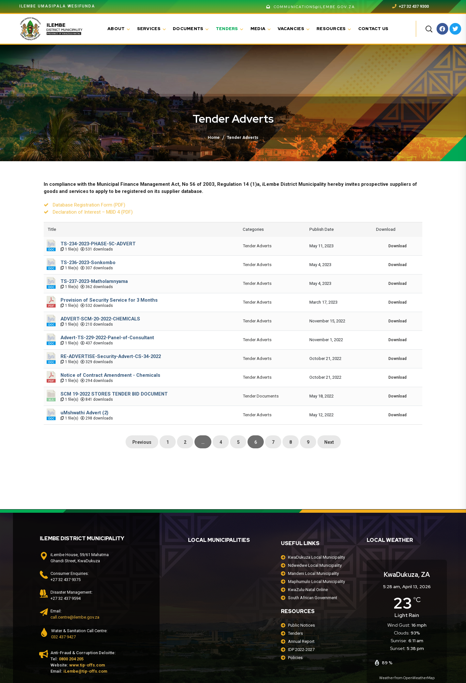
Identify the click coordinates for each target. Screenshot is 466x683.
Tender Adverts (257, 245)
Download (397, 246)
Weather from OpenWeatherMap (407, 678)
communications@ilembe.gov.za (310, 7)
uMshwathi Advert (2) (84, 413)
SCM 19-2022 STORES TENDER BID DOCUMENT (114, 394)
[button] (429, 29)
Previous (141, 442)
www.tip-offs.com (87, 665)
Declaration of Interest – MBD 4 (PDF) (93, 212)
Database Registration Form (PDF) (89, 205)
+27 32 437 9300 (410, 6)
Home (214, 137)
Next (329, 442)
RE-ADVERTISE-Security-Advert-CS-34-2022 (111, 356)
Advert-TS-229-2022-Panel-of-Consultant (107, 338)
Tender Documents (261, 396)
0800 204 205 (71, 658)
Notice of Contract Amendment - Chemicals (110, 375)
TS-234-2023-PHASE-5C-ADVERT (98, 244)
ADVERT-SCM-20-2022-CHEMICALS (100, 319)
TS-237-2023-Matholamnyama (94, 281)
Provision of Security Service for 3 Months (109, 300)
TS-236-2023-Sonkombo (88, 262)
